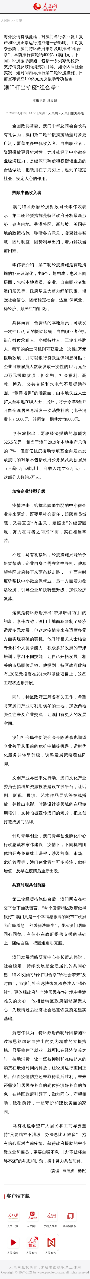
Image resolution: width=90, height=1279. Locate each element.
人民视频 (13, 1244)
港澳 (19, 20)
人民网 (5, 20)
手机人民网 (51, 1218)
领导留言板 (70, 1218)
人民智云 (32, 1244)
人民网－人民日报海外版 (66, 113)
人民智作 (51, 1244)
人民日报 (13, 1218)
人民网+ (32, 1218)
